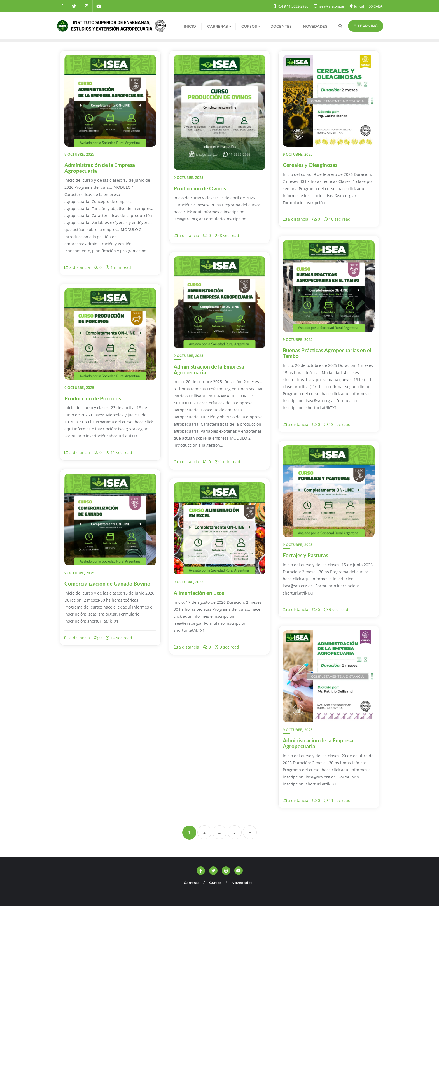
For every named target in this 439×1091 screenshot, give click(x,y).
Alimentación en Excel (200, 592)
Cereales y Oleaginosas (310, 165)
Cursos (215, 882)
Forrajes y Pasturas (305, 555)
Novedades (242, 882)
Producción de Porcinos (92, 398)
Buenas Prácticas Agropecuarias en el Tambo (327, 353)
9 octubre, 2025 (79, 154)
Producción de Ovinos (200, 188)
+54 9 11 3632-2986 (291, 6)
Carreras (191, 882)
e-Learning (366, 26)
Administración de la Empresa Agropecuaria (99, 168)
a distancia (77, 267)
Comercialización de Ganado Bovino (107, 583)
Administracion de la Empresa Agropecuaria (318, 743)
